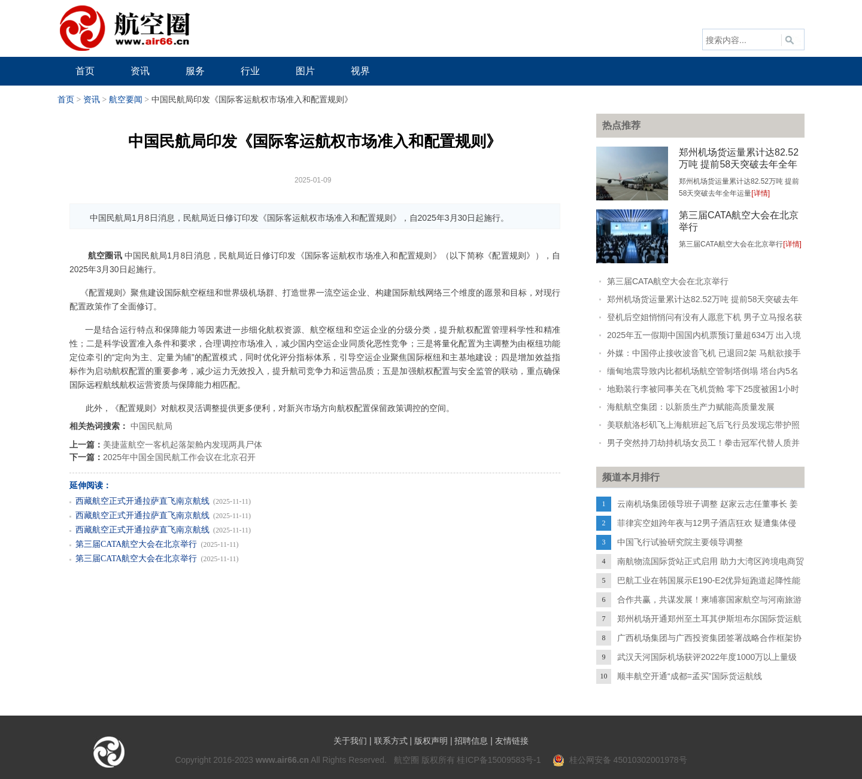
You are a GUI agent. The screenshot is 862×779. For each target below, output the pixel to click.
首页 (65, 99)
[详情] (760, 193)
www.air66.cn (282, 760)
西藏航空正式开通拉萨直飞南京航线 (142, 501)
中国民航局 (151, 426)
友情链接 (512, 740)
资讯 (91, 99)
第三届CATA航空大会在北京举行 (136, 544)
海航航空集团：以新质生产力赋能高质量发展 (691, 407)
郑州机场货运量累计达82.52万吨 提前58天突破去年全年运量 (739, 164)
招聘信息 (471, 740)
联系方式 (391, 740)
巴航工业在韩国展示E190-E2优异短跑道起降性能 (708, 580)
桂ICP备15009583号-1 (499, 760)
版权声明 (431, 740)
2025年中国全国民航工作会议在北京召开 (179, 457)
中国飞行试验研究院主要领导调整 (680, 542)
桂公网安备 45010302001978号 (620, 760)
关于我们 (350, 740)
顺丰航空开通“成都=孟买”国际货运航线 (689, 676)
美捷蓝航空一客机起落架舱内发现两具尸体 (182, 444)
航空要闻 (125, 99)
